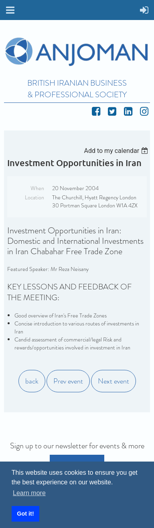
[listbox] (117, 151)
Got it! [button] (25, 513)
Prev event (68, 381)
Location (34, 197)
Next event (113, 381)
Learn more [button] (29, 493)
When (37, 188)
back (31, 381)
